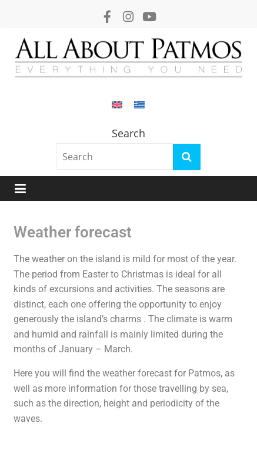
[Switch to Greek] (139, 110)
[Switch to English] (117, 110)
